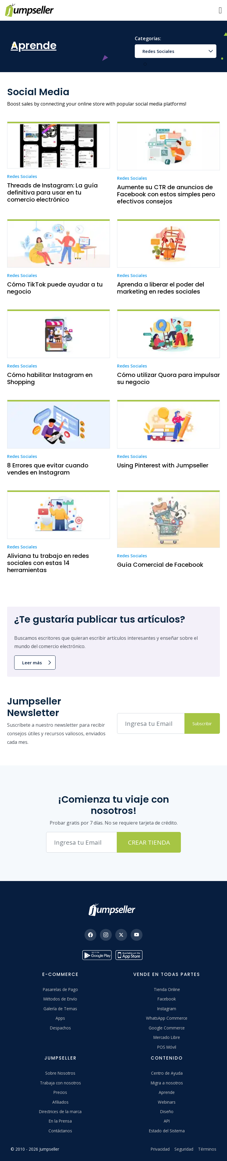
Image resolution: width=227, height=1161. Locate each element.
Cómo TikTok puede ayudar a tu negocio (55, 288)
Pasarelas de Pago (60, 989)
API (167, 1121)
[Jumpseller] (113, 909)
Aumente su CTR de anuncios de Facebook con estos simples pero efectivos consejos (166, 194)
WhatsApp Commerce (166, 1018)
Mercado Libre (166, 1037)
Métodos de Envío (60, 999)
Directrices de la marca (60, 1111)
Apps (60, 1018)
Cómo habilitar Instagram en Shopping (50, 378)
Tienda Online (167, 989)
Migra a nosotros (167, 1083)
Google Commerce (167, 1028)
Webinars (167, 1102)
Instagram (166, 1008)
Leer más (32, 662)
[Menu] (220, 10)
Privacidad (160, 1149)
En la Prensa (60, 1121)
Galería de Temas (60, 1008)
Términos (207, 1149)
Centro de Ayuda (167, 1073)
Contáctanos (60, 1131)
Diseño (167, 1111)
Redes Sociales (158, 51)
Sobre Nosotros (60, 1073)
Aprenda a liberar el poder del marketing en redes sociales (160, 288)
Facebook (167, 999)
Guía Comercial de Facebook (160, 564)
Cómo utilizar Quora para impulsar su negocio (168, 378)
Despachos (60, 1028)
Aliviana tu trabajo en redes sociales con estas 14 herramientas (48, 563)
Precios (60, 1092)
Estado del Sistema (167, 1131)
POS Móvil (166, 1047)
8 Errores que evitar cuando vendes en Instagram (47, 469)
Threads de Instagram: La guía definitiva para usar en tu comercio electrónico (52, 192)
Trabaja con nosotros (60, 1083)
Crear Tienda (149, 842)
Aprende (167, 1092)
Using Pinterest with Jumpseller (162, 465)
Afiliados (60, 1102)
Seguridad (183, 1149)
